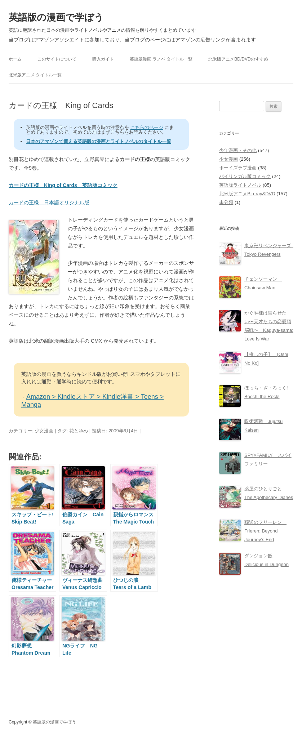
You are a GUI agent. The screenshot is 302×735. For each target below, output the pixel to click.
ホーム (15, 59)
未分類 (226, 202)
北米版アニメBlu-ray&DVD (247, 193)
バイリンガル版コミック (245, 176)
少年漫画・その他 (238, 150)
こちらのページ (146, 127)
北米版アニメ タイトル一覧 (35, 74)
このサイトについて (56, 59)
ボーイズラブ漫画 (238, 167)
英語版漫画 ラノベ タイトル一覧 (161, 59)
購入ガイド (103, 59)
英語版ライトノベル (240, 185)
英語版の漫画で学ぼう (56, 17)
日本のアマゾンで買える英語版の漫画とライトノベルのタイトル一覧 (98, 141)
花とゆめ (78, 430)
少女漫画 (44, 430)
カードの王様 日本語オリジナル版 (49, 202)
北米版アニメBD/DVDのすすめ (238, 59)
